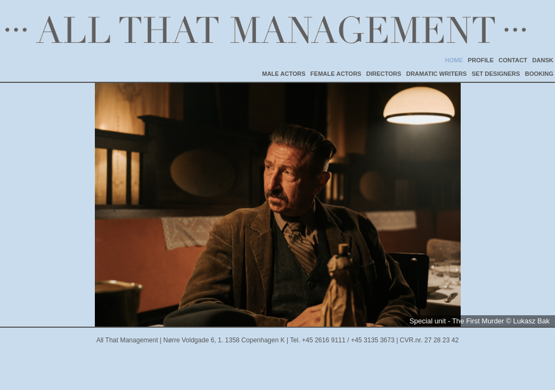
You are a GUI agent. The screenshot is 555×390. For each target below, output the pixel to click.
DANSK (542, 60)
